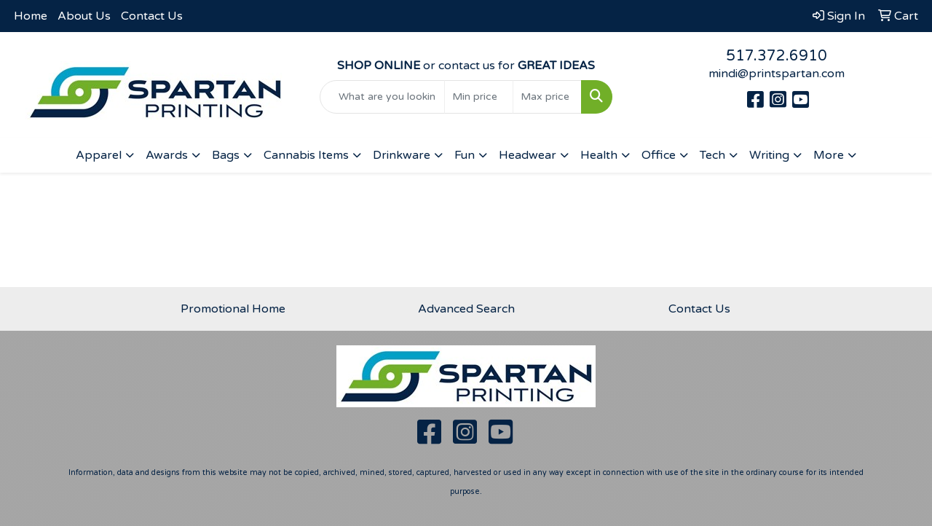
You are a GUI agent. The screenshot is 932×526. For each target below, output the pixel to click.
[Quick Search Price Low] (478, 97)
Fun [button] (464, 155)
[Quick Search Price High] (547, 97)
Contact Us (152, 16)
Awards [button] (167, 155)
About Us (84, 16)
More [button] (828, 155)
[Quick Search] (383, 97)
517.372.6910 (776, 56)
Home (30, 16)
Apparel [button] (99, 155)
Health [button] (598, 155)
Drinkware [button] (401, 155)
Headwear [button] (527, 155)
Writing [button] (769, 155)
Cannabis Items (306, 155)
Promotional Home (233, 309)
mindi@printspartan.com (776, 73)
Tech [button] (712, 155)
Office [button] (658, 155)
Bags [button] (226, 155)
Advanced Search (466, 309)
